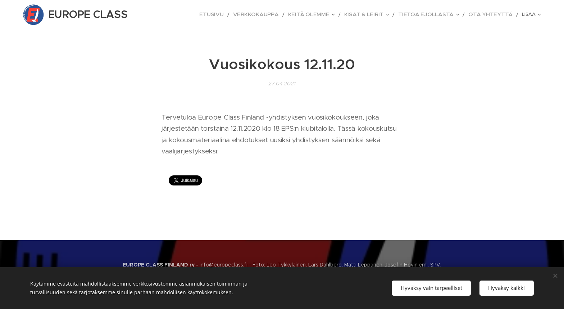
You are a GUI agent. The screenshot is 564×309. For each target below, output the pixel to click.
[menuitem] (221, 15)
